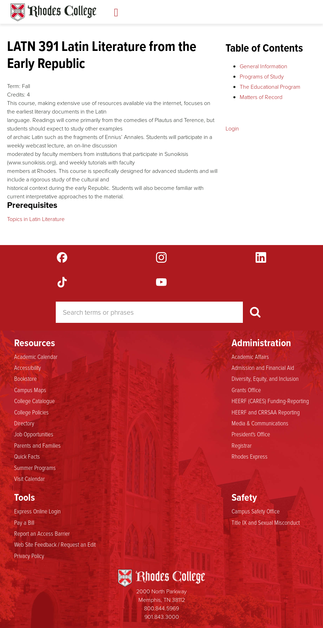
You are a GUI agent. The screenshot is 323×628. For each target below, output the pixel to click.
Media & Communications (260, 423)
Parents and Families (37, 445)
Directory (24, 423)
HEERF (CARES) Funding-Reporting (270, 401)
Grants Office (246, 390)
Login (232, 128)
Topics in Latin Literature (36, 219)
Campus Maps (30, 390)
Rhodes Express (250, 456)
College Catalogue (34, 401)
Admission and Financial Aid (263, 367)
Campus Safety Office (256, 511)
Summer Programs (35, 467)
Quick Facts (27, 456)
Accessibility (27, 367)
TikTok (62, 282)
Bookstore (25, 378)
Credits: (16, 94)
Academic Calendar (36, 356)
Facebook (62, 257)
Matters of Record (261, 97)
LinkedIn (261, 257)
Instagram (161, 257)
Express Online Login (37, 511)
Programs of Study (262, 76)
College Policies (31, 412)
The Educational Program (270, 87)
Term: (13, 86)
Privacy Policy (29, 555)
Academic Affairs (250, 356)
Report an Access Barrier (42, 533)
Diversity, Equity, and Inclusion (265, 378)
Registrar (242, 445)
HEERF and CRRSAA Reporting (266, 412)
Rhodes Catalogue (53, 12)
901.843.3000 (161, 617)
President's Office (251, 434)
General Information (263, 66)
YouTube (161, 282)
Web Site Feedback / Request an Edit (55, 544)
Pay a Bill (24, 522)
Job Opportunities (33, 434)
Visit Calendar (29, 478)
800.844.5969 (161, 608)
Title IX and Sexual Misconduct (266, 522)
